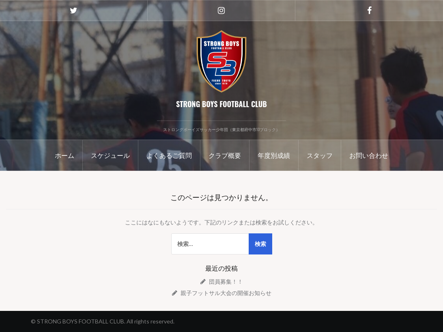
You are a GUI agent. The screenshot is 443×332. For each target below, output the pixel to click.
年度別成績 (274, 155)
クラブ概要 (225, 155)
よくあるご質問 (169, 155)
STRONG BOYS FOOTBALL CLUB (221, 104)
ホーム (64, 155)
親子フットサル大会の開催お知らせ (226, 292)
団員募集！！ (226, 281)
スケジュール (110, 155)
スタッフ (320, 155)
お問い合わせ (368, 155)
